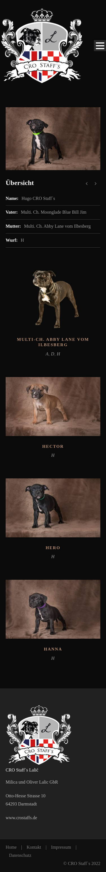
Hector (53, 446)
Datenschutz (20, 855)
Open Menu (100, 45)
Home (11, 847)
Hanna (53, 649)
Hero (53, 547)
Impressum (61, 847)
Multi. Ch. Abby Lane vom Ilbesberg (57, 226)
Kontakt (33, 847)
